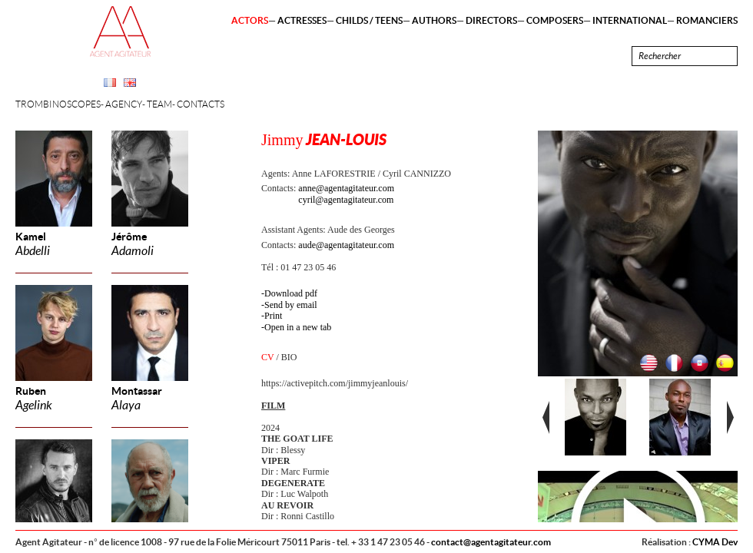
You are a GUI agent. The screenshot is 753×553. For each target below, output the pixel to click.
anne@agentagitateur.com (346, 188)
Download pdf (290, 293)
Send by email (290, 305)
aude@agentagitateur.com (346, 245)
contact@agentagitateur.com (491, 542)
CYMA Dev (715, 542)
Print (273, 315)
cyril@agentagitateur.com (345, 199)
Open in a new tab (297, 327)
